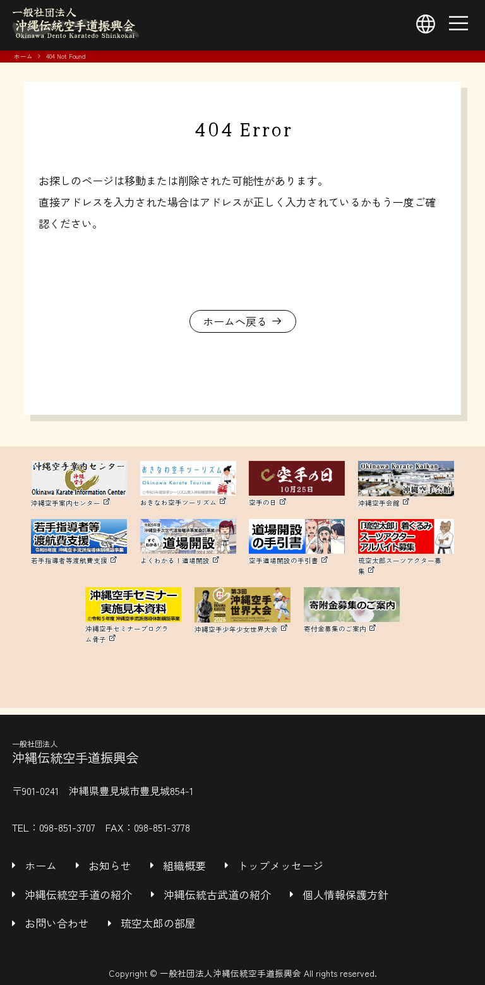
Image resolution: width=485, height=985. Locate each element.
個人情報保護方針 (345, 894)
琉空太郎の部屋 (158, 923)
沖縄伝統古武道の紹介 (217, 894)
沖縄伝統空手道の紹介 (78, 894)
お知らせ (109, 865)
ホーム (23, 56)
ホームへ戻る (235, 321)
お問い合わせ (57, 923)
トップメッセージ (280, 865)
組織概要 (184, 865)
